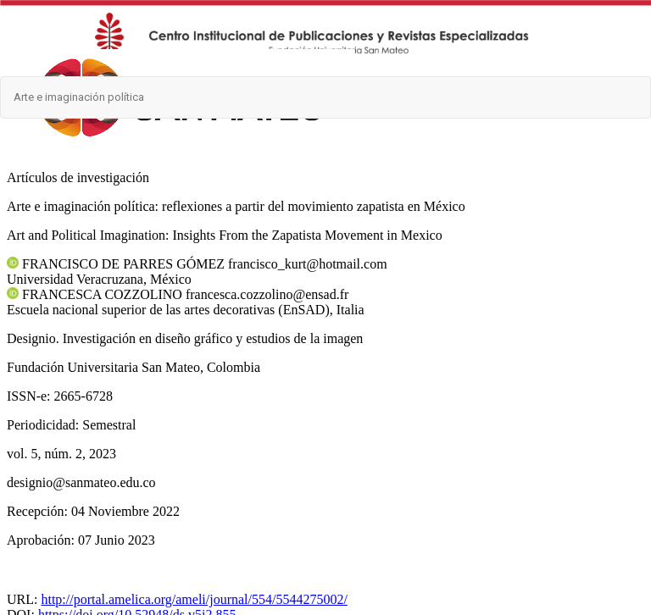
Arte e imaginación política (79, 97)
